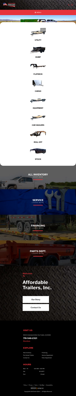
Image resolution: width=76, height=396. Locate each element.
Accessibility (49, 385)
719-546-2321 (30, 338)
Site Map (42, 385)
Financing (44, 352)
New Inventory (27, 352)
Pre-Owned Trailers (28, 355)
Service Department (47, 355)
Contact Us (36, 307)
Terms (36, 385)
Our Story (35, 299)
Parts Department (47, 358)
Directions (26, 341)
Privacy (30, 385)
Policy (25, 385)
